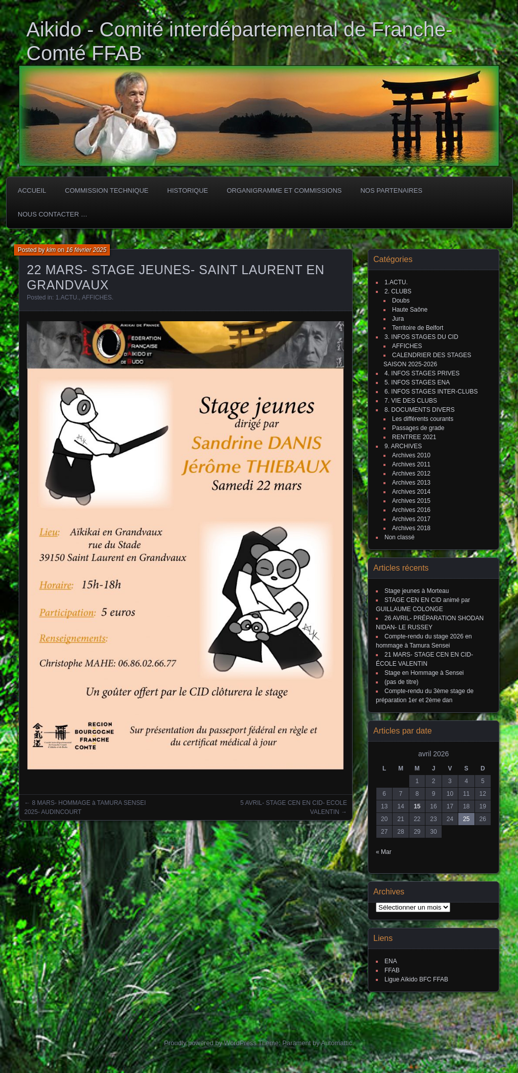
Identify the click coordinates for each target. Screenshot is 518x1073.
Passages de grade (418, 428)
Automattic (336, 1043)
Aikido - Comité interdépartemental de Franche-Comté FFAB (239, 41)
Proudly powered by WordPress (210, 1043)
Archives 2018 (411, 528)
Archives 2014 (411, 491)
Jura (398, 318)
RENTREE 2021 (414, 437)
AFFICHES (97, 297)
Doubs (401, 300)
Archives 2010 (411, 455)
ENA (390, 961)
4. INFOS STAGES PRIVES (421, 373)
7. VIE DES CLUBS (410, 400)
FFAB (392, 970)
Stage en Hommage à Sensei (424, 672)
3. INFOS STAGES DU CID (421, 336)
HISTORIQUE (187, 190)
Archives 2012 (411, 473)
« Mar (384, 851)
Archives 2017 (411, 519)
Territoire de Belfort (417, 327)
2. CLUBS (397, 291)
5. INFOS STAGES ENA (417, 382)
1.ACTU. (67, 297)
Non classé (399, 537)
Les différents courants (422, 418)
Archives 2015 (411, 500)
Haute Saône (409, 309)
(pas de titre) (401, 681)
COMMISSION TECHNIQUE (106, 190)
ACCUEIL (32, 190)
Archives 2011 (411, 464)
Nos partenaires (391, 190)
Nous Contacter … (53, 214)
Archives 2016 (411, 509)
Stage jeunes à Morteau (416, 590)
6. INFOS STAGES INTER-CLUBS (431, 391)
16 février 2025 (86, 249)
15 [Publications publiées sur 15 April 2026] (417, 806)
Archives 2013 (411, 482)
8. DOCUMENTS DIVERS (419, 409)
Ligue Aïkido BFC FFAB (416, 979)
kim (51, 249)
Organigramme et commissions (284, 190)
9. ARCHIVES (403, 446)
